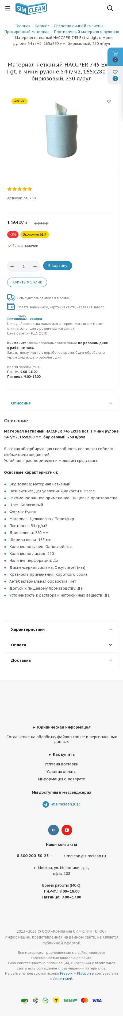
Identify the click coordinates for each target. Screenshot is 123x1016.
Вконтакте (53, 830)
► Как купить (61, 754)
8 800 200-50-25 (33, 855)
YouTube (67, 830)
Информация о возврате (61, 779)
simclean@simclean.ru (85, 856)
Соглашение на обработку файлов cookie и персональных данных (61, 739)
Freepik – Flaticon (75, 973)
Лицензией (62, 978)
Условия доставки (61, 764)
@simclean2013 (65, 804)
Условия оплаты (61, 771)
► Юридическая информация (61, 727)
